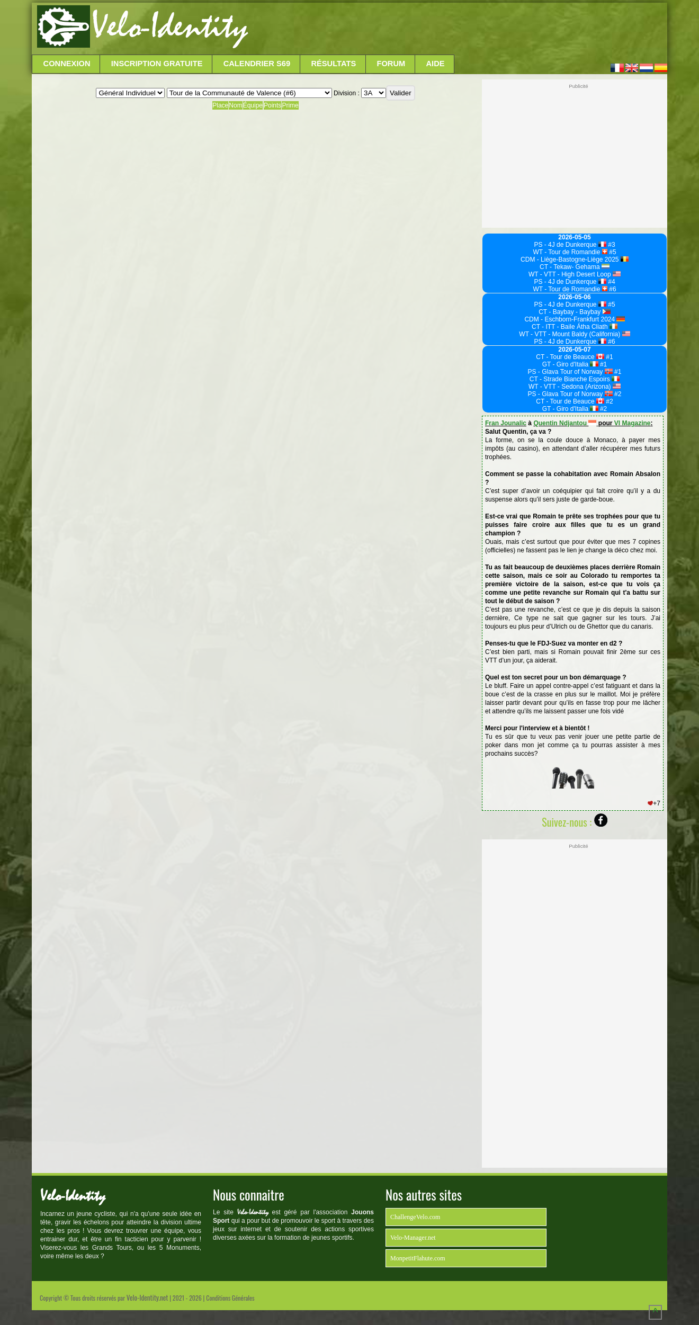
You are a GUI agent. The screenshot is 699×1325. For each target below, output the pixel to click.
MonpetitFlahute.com (417, 1258)
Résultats (333, 63)
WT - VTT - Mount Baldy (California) (574, 334)
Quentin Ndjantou (564, 423)
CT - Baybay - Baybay (575, 312)
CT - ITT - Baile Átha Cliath (574, 326)
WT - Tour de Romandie (570, 252)
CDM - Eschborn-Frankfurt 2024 (574, 319)
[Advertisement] (456, 29)
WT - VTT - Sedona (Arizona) (574, 386)
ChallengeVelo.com (415, 1217)
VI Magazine (632, 423)
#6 (611, 289)
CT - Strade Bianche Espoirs (575, 379)
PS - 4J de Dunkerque (570, 244)
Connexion (67, 63)
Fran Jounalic (505, 423)
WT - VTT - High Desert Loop (574, 274)
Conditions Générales (230, 1297)
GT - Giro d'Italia (570, 364)
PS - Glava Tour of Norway (570, 371)
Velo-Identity (170, 26)
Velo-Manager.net (413, 1237)
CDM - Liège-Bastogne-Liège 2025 (575, 259)
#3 (610, 244)
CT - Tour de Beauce (570, 357)
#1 (608, 357)
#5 (611, 252)
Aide (435, 63)
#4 (610, 281)
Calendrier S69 (257, 63)
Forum (391, 63)
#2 (617, 394)
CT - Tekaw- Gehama (575, 267)
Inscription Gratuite (157, 63)
